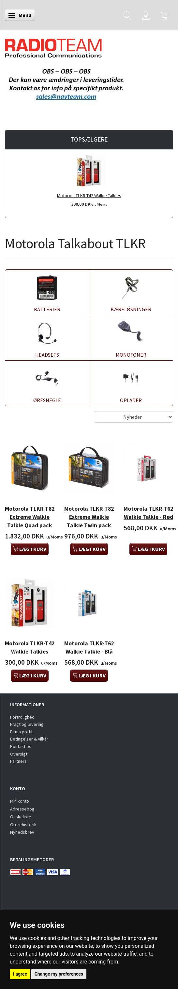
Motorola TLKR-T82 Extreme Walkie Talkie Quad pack (29, 517)
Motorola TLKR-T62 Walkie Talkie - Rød (148, 512)
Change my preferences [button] (59, 974)
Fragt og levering (27, 724)
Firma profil (21, 732)
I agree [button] (20, 974)
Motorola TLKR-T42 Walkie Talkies (89, 195)
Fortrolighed (22, 717)
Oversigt (18, 754)
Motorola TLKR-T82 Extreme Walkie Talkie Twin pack (89, 517)
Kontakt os (20, 746)
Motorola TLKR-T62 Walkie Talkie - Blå (89, 647)
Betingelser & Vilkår (29, 739)
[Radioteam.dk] (53, 46)
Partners (18, 761)
